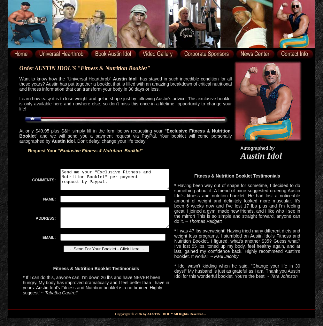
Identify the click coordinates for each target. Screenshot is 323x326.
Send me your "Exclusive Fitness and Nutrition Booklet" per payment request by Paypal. (120, 181)
